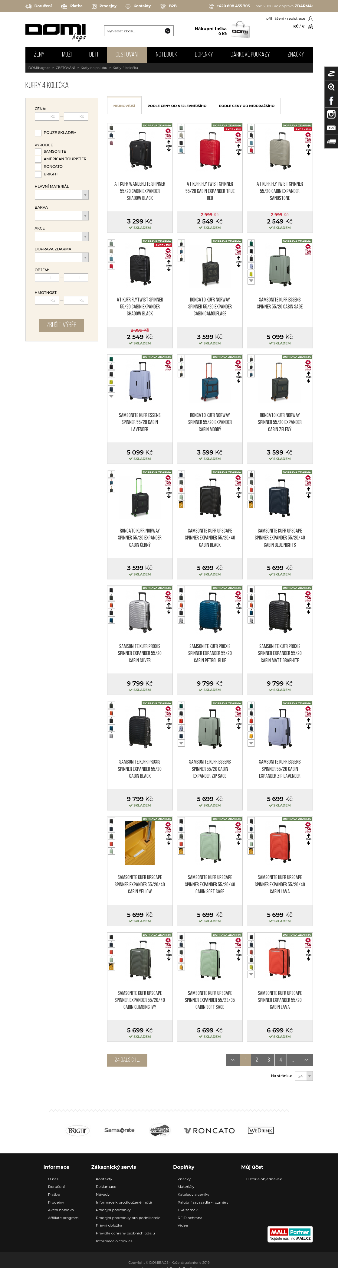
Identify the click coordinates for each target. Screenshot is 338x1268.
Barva (41, 207)
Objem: (42, 270)
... (292, 1060)
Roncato (53, 166)
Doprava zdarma (53, 249)
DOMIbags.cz (39, 68)
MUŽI (67, 54)
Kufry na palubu (94, 68)
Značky (295, 54)
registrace (296, 18)
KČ (296, 26)
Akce (40, 228)
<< (233, 1060)
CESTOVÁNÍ (127, 54)
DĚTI (93, 54)
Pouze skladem (60, 132)
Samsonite (55, 151)
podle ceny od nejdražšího (247, 106)
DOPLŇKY (204, 54)
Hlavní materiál (52, 186)
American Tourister (65, 159)
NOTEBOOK (166, 54)
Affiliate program (63, 1217)
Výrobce (44, 145)
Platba (72, 6)
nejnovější (124, 106)
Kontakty (138, 6)
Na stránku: (281, 1076)
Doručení (38, 6)
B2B (168, 6)
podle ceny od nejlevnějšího (177, 106)
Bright (51, 174)
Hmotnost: (46, 293)
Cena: (40, 109)
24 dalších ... (127, 1060)
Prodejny (104, 6)
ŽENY (39, 54)
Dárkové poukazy (250, 54)
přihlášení (275, 18)
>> (306, 1060)
